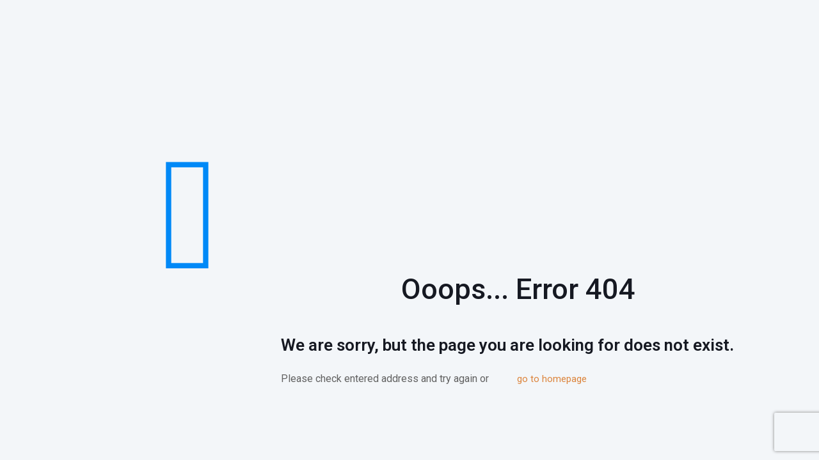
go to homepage (552, 379)
